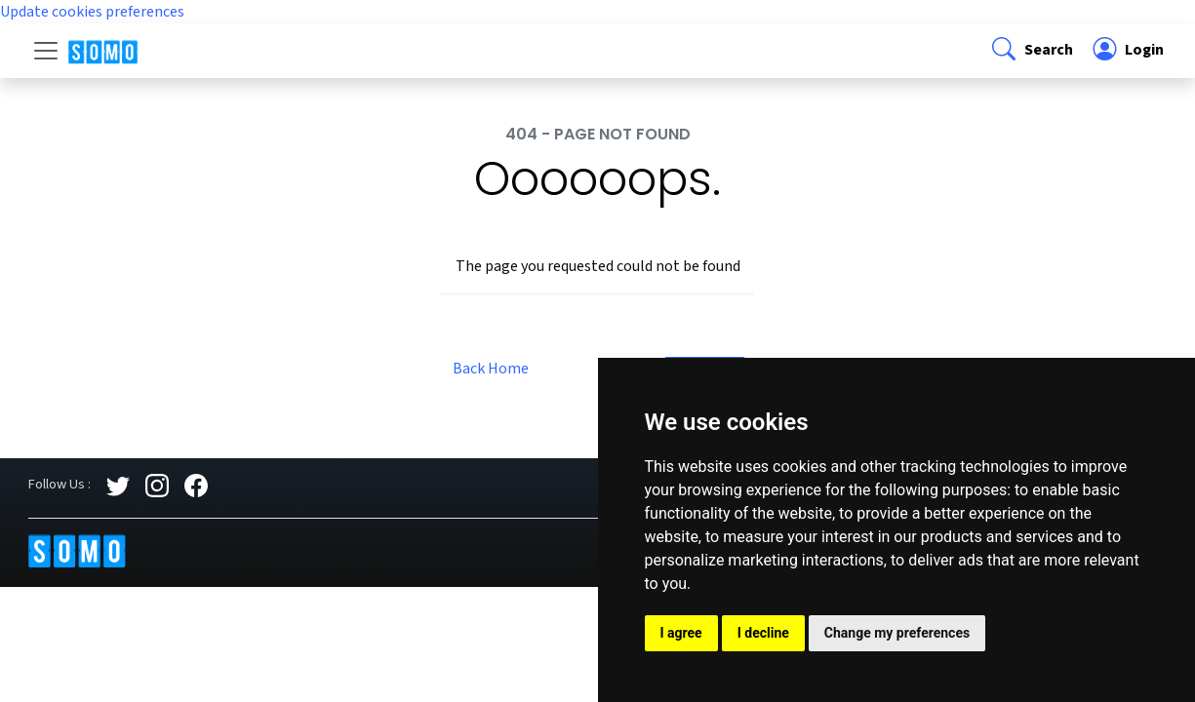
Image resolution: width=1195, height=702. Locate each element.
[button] (1030, 50)
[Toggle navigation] (45, 50)
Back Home (491, 368)
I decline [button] (763, 633)
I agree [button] (681, 633)
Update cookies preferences (92, 11)
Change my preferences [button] (897, 633)
